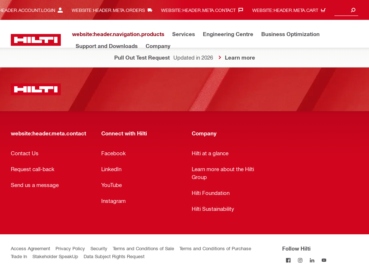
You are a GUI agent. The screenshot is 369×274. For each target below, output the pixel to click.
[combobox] (346, 10)
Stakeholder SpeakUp (55, 256)
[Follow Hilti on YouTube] (324, 260)
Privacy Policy (70, 248)
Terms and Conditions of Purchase (215, 248)
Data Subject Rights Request (114, 256)
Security (98, 248)
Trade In (19, 256)
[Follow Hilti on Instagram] (300, 260)
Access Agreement (30, 248)
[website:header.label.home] (36, 40)
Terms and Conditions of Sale (143, 248)
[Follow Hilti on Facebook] (288, 260)
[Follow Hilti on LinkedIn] (312, 260)
